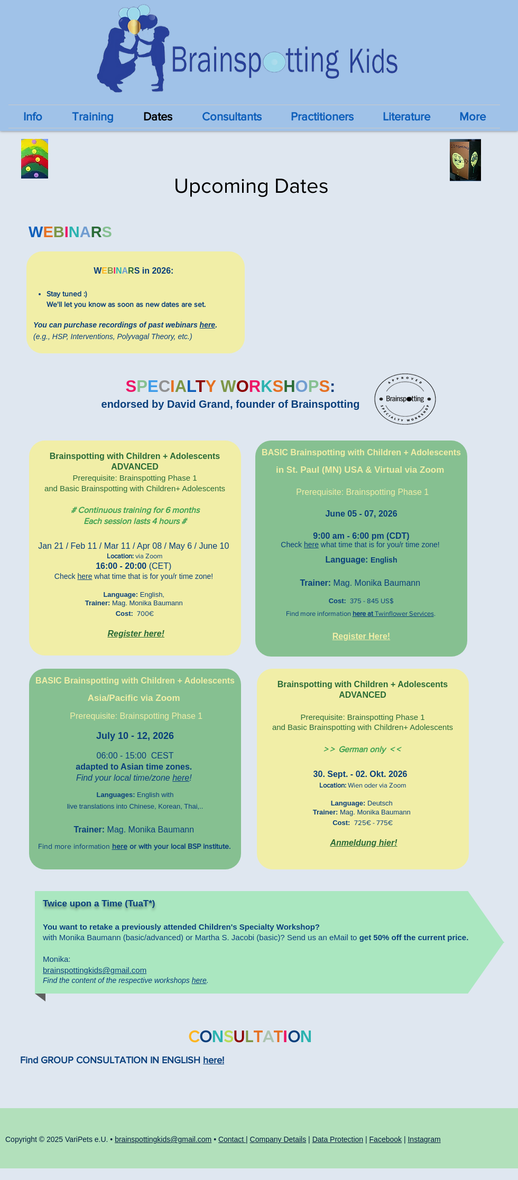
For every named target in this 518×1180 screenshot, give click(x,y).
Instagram (424, 1139)
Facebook (385, 1139)
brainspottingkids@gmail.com (94, 970)
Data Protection (338, 1139)
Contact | (233, 1139)
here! (213, 1060)
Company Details (278, 1139)
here (208, 325)
